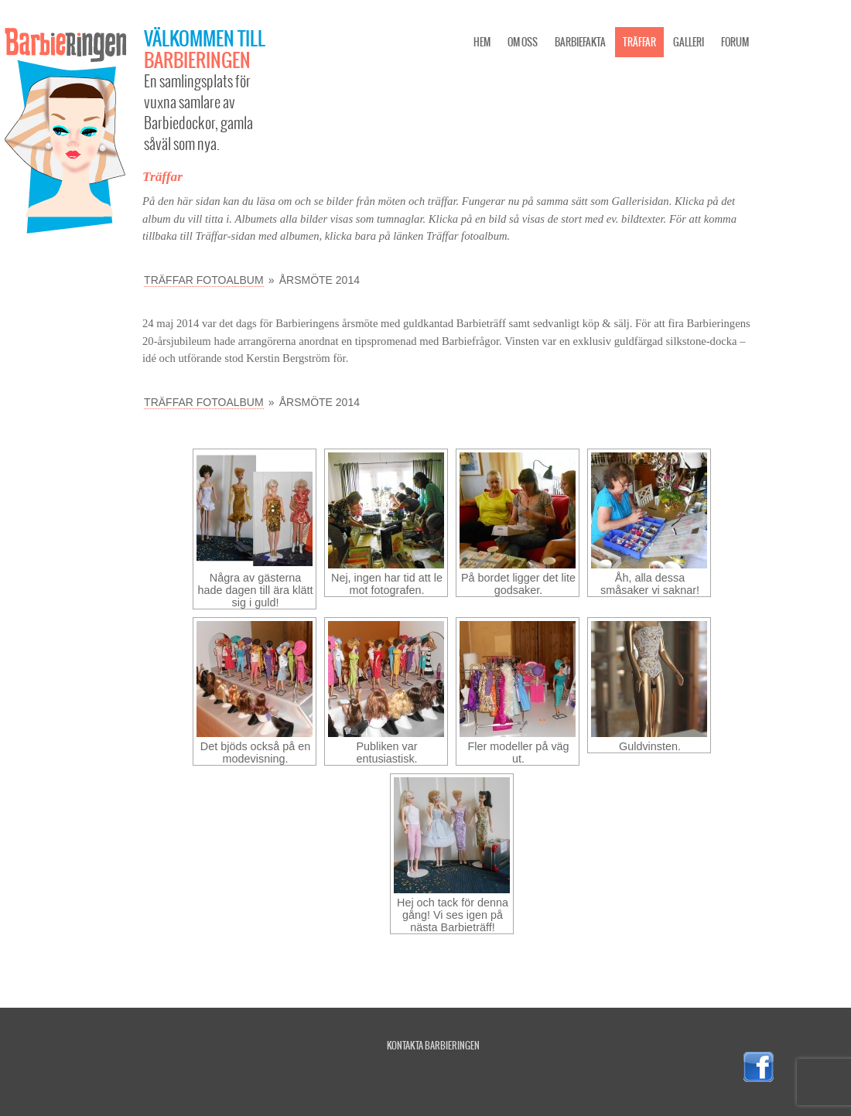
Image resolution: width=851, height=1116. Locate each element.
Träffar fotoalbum (204, 280)
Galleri (688, 42)
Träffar (639, 42)
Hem (481, 42)
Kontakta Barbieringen (433, 1045)
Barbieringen (197, 59)
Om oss (523, 42)
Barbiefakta (580, 42)
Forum (735, 42)
